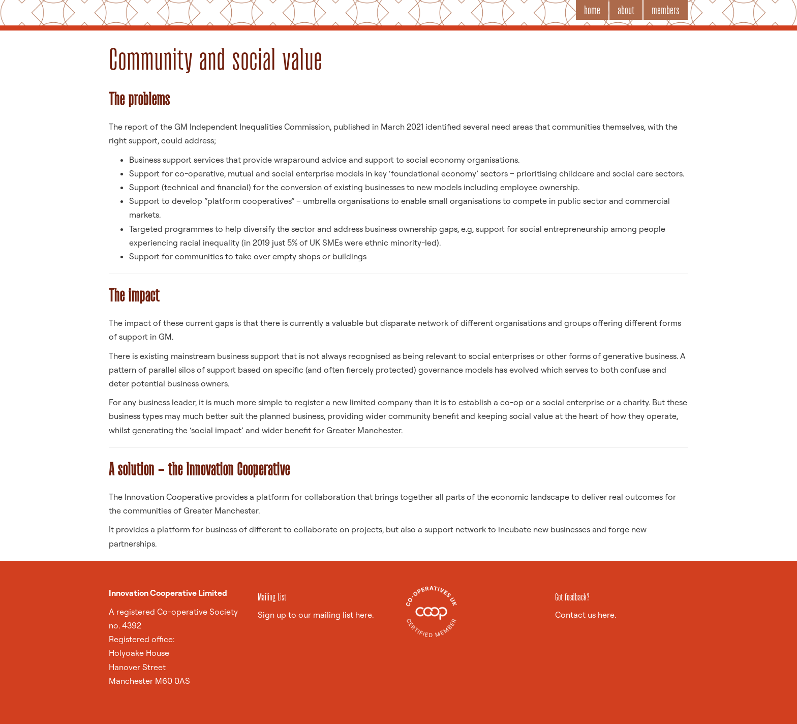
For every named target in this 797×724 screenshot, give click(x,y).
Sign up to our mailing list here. (316, 615)
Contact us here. (585, 615)
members (666, 10)
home (592, 10)
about (626, 10)
